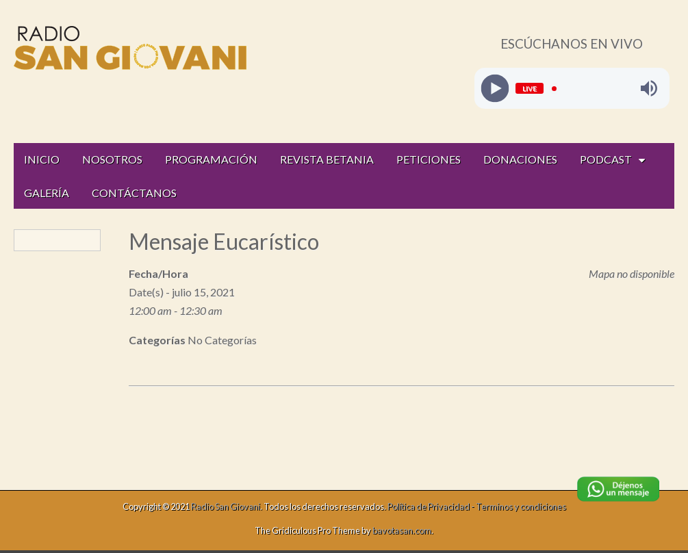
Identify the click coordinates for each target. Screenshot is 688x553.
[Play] (494, 88)
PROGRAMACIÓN (211, 159)
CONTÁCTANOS (134, 192)
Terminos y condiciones (521, 506)
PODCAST (606, 159)
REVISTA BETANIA (327, 159)
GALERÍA (46, 192)
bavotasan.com (401, 530)
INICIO (42, 159)
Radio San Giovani (225, 506)
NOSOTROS (112, 159)
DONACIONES (520, 159)
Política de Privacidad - (431, 506)
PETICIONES (428, 159)
